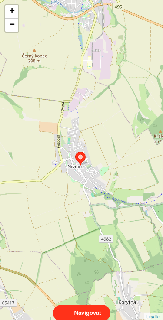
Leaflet (153, 308)
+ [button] (12, 11)
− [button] (12, 25)
